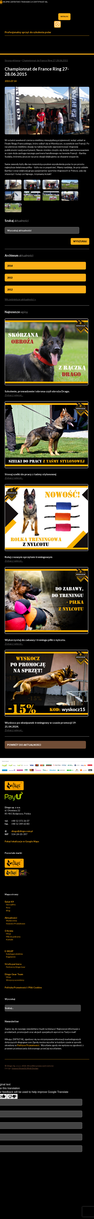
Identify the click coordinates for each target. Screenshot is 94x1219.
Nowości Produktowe (15, 923)
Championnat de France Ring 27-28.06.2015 (45, 60)
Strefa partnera (13, 964)
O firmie (9, 931)
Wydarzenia (11, 920)
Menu (86, 39)
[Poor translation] (12, 1096)
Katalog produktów (14, 954)
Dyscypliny (11, 904)
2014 (10, 265)
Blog (8, 910)
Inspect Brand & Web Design (25, 1068)
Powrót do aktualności (24, 744)
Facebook (88, 24)
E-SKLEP (9, 951)
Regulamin (11, 957)
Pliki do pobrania (13, 936)
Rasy (8, 907)
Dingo (14, 863)
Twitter (80, 24)
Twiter (72, 24)
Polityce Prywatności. (28, 1045)
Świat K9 (9, 901)
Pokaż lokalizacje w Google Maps (22, 841)
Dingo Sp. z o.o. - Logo (14, 20)
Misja (8, 933)
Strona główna (12, 60)
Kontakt (9, 939)
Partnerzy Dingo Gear (15, 967)
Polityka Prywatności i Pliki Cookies (23, 987)
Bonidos (14, 883)
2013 (10, 277)
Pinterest (65, 24)
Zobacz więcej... (14, 395)
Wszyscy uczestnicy (15, 980)
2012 (10, 289)
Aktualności (11, 917)
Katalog (64, 16)
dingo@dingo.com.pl (22, 831)
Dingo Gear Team (14, 974)
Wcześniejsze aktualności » (20, 299)
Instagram (57, 24)
